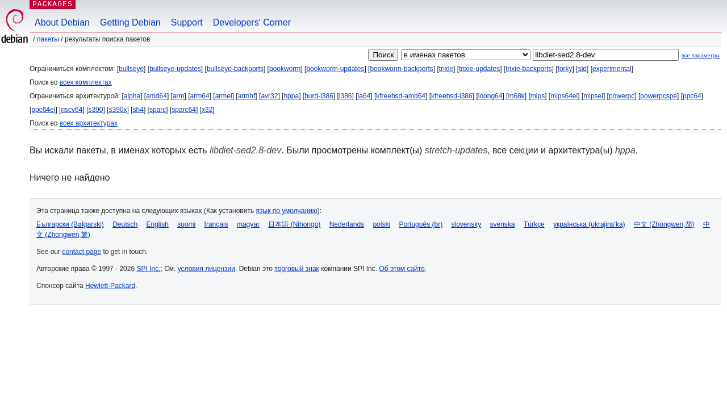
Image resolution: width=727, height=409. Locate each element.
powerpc (621, 96)
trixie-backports (528, 69)
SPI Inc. (148, 269)
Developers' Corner (252, 22)
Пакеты (48, 39)
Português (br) (420, 224)
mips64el (564, 96)
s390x (117, 110)
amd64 (156, 96)
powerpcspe (658, 96)
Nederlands (346, 224)
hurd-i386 (318, 96)
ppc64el (43, 110)
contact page (81, 252)
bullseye (131, 69)
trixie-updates (479, 69)
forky (565, 69)
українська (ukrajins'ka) (589, 224)
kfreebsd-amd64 (400, 96)
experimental (612, 69)
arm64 (200, 96)
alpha (132, 96)
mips (537, 96)
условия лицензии (206, 269)
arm (179, 96)
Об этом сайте (401, 269)
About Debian (62, 22)
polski (381, 224)
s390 (95, 110)
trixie (446, 69)
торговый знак (296, 269)
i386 (345, 96)
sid (582, 69)
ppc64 (692, 96)
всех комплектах (86, 82)
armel (223, 96)
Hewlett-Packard (110, 286)
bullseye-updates (175, 69)
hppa (291, 96)
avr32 (269, 96)
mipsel (593, 96)
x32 (207, 110)
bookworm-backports (401, 69)
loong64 (490, 96)
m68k (516, 96)
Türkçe (534, 224)
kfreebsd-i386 (452, 96)
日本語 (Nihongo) (294, 224)
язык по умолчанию (286, 211)
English (158, 224)
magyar (248, 224)
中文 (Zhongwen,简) (664, 224)
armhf (247, 96)
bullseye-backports (235, 69)
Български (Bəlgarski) (70, 224)
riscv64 (71, 110)
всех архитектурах (89, 123)
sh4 (138, 110)
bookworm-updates (335, 69)
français (216, 224)
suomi (186, 224)
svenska (502, 224)
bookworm (284, 69)
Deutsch (124, 224)
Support (187, 22)
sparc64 (184, 110)
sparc (157, 110)
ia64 (364, 96)
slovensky (466, 224)
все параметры (701, 55)
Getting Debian (130, 22)
